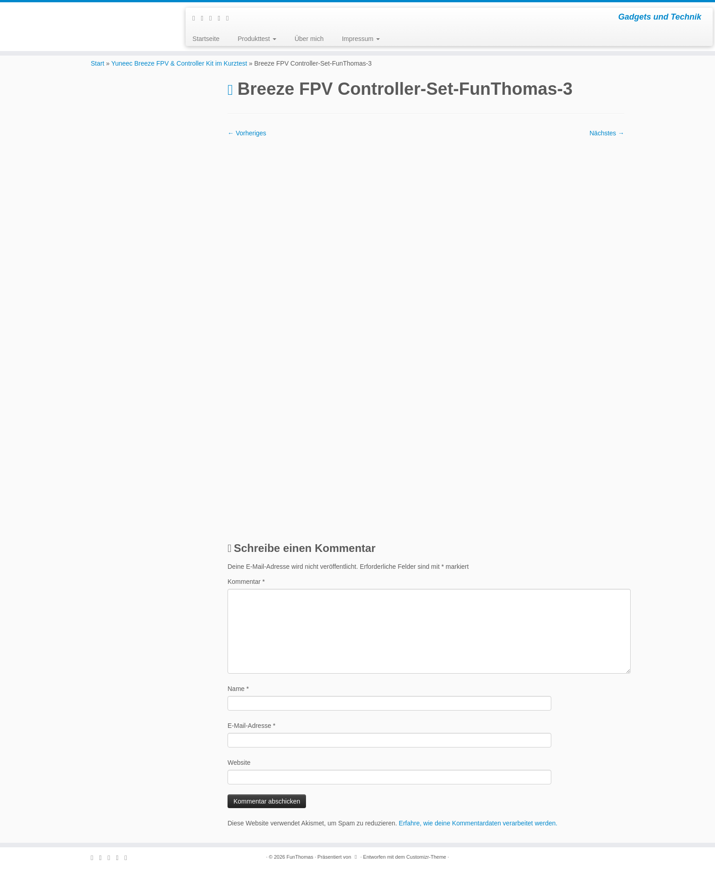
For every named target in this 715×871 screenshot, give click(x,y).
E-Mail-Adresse (251, 725)
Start (97, 63)
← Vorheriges (247, 133)
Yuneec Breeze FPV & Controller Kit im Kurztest (179, 63)
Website (239, 762)
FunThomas (299, 857)
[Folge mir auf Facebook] (213, 18)
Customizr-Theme (426, 857)
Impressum (361, 38)
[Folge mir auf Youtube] (230, 18)
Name (238, 688)
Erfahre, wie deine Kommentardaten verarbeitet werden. (478, 823)
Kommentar (246, 581)
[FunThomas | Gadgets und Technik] (82, 14)
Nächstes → (607, 133)
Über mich (309, 38)
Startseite (205, 38)
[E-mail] (205, 18)
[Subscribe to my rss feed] (196, 18)
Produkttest (257, 38)
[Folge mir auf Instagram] (222, 18)
